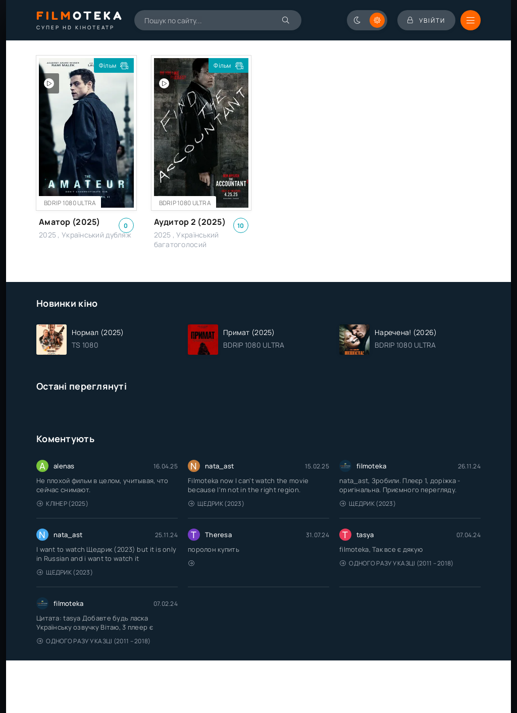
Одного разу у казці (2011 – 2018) (397, 563)
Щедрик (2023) (216, 503)
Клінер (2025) (62, 503)
